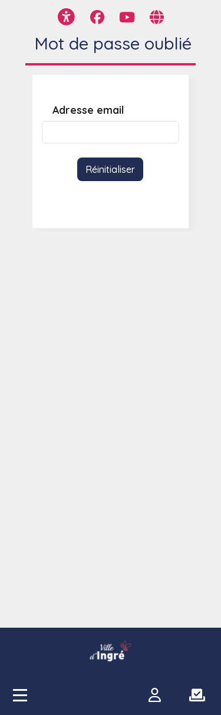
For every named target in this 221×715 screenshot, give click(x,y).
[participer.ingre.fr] (110, 651)
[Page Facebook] (97, 17)
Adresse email (88, 110)
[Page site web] (156, 17)
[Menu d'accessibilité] (66, 17)
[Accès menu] (20, 695)
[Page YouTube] (127, 17)
